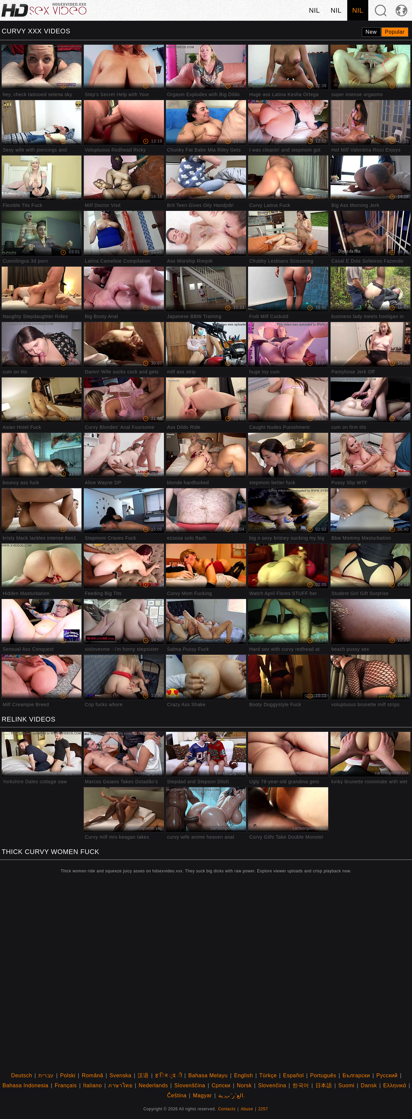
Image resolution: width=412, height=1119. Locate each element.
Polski (67, 1075)
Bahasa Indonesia (25, 1085)
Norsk (244, 1085)
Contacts (226, 1109)
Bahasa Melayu (208, 1075)
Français (66, 1085)
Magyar (202, 1095)
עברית (46, 1075)
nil (314, 10)
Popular (395, 32)
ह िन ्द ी (168, 1075)
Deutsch (21, 1075)
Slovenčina (272, 1085)
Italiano (92, 1085)
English (243, 1075)
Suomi (346, 1085)
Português (323, 1075)
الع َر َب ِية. (231, 1095)
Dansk (369, 1085)
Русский (387, 1075)
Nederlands (153, 1085)
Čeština (176, 1095)
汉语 (143, 1075)
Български (356, 1075)
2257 (263, 1109)
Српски (221, 1085)
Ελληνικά (394, 1085)
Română (92, 1075)
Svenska (121, 1075)
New (371, 32)
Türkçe (268, 1075)
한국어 (300, 1085)
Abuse (247, 1109)
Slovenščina (189, 1085)
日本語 (324, 1085)
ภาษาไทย (120, 1085)
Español (293, 1075)
